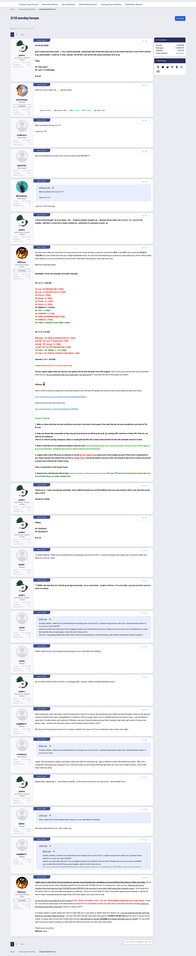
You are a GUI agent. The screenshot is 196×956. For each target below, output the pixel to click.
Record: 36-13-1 (45, 110)
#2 (146, 85)
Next (22, 34)
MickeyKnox (21, 196)
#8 (146, 485)
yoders (16, 28)
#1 (146, 41)
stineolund (180, 53)
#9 (146, 518)
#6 (146, 215)
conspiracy (22, 754)
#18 (146, 809)
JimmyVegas (22, 100)
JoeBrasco (22, 135)
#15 (146, 709)
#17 (146, 777)
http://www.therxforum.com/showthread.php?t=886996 (56, 409)
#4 (146, 151)
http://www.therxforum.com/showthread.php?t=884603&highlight (60, 397)
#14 (146, 677)
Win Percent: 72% (60, 110)
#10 (146, 550)
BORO (21, 565)
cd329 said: (45, 815)
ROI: (84, 110)
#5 (146, 181)
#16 (146, 740)
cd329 (22, 627)
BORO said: (45, 619)
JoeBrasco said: (46, 187)
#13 (146, 647)
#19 (146, 840)
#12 (146, 613)
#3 (146, 121)
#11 (146, 581)
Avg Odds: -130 (99, 110)
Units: (71, 110)
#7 (146, 248)
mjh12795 (21, 165)
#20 (146, 878)
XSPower (21, 262)
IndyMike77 (21, 724)
